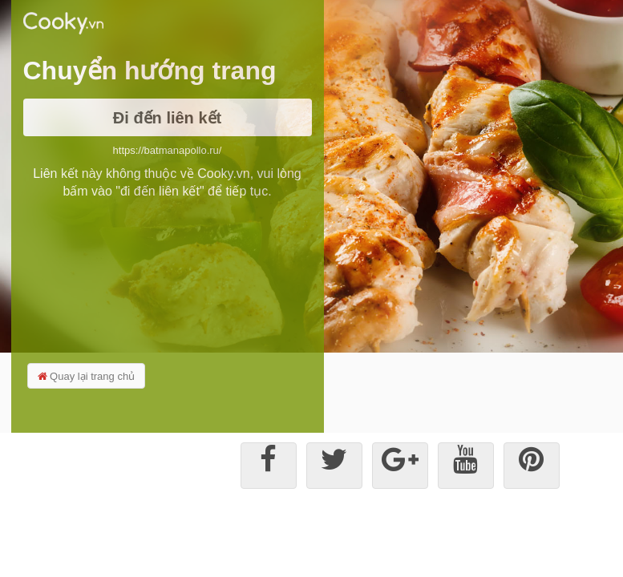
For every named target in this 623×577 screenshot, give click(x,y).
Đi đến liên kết (167, 118)
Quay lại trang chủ (87, 376)
